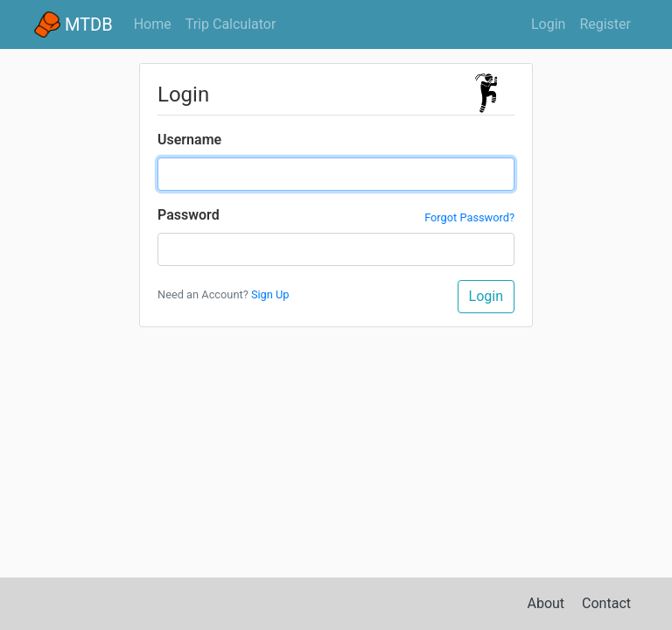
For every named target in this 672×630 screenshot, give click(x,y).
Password (189, 214)
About (546, 603)
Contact (606, 603)
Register (605, 24)
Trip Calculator (231, 24)
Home (156, 22)
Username (189, 139)
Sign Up (270, 294)
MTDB (73, 24)
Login (548, 24)
